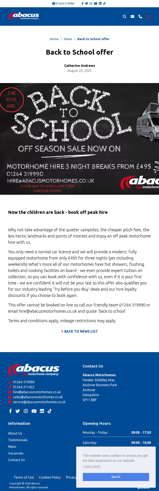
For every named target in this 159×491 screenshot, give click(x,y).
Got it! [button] (116, 477)
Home (54, 39)
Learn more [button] (91, 466)
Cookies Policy (50, 477)
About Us (15, 433)
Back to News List (79, 331)
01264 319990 (63, 3)
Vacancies (15, 453)
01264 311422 (21, 387)
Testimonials (18, 440)
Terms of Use (24, 477)
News (68, 39)
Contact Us (16, 460)
